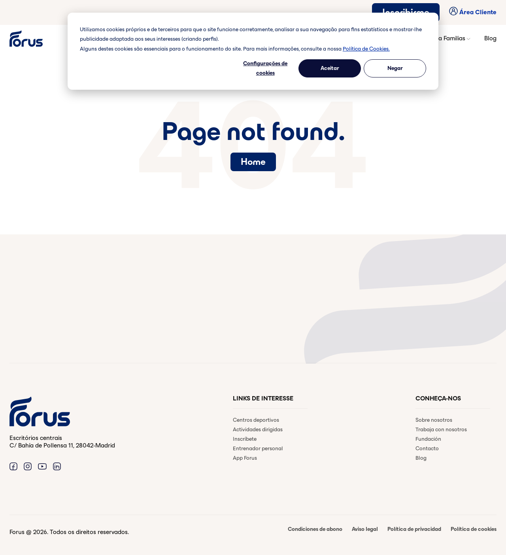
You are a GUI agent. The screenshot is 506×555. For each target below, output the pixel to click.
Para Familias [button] (450, 38)
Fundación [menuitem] (428, 439)
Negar (395, 68)
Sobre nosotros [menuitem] (433, 420)
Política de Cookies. (366, 49)
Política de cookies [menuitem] (474, 529)
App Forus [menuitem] (245, 458)
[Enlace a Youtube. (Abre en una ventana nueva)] (42, 466)
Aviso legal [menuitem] (365, 529)
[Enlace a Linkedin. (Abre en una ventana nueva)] (57, 466)
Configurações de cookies (265, 68)
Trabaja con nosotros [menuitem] (441, 429)
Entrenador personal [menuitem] (258, 448)
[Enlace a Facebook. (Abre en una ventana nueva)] (13, 466)
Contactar (42, 330)
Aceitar (330, 68)
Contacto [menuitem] (427, 448)
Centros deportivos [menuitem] (256, 420)
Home (253, 162)
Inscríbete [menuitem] (245, 439)
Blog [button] (490, 38)
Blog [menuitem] (421, 458)
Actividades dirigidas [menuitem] (258, 429)
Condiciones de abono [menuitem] (315, 529)
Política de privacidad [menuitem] (414, 529)
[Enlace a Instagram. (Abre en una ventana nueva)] (28, 466)
